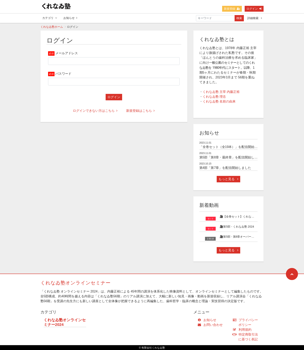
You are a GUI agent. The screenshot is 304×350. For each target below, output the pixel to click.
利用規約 (242, 329)
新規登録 (232, 8)
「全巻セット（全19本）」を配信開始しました (233, 147)
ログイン (254, 8)
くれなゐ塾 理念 (214, 96)
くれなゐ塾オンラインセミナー (75, 282)
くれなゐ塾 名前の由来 (219, 101)
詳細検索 (254, 18)
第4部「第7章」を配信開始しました (225, 167)
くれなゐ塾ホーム (51, 26)
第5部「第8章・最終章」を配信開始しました (231, 157)
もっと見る (228, 179)
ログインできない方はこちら (95, 110)
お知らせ (70, 18)
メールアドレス (66, 53)
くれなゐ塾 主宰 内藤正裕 (221, 91)
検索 (239, 18)
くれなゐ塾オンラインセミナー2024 (65, 322)
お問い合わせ (211, 324)
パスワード (63, 73)
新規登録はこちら (140, 110)
